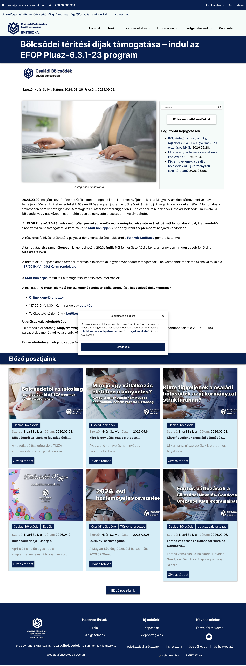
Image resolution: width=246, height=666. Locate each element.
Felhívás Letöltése (141, 237)
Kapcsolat (226, 28)
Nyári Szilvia (33, 431)
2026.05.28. (64, 431)
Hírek (110, 28)
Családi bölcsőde (26, 424)
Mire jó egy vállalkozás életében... (114, 437)
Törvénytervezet (132, 526)
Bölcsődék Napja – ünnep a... (33, 541)
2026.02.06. (141, 534)
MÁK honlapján (99, 227)
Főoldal (94, 28)
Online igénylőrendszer (46, 297)
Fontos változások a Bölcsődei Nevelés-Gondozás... (197, 543)
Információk (167, 28)
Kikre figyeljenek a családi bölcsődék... (196, 437)
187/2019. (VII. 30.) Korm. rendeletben (50, 266)
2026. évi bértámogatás (107, 541)
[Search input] (190, 106)
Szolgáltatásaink (198, 28)
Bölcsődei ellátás (135, 28)
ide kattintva (107, 14)
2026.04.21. (64, 534)
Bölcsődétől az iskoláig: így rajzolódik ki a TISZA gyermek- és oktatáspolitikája (192, 142)
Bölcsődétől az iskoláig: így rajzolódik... (41, 437)
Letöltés (86, 305)
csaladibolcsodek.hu (68, 646)
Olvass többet (23, 461)
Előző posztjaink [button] (123, 591)
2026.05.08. (219, 431)
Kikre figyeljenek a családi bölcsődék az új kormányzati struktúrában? (189, 165)
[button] (163, 316)
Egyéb (47, 526)
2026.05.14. (141, 431)
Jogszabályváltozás (212, 526)
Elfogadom (123, 346)
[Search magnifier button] (219, 106)
